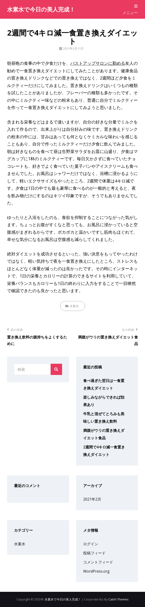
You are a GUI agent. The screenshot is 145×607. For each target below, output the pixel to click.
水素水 (74, 306)
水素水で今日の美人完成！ (41, 9)
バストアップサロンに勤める (97, 63)
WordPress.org (96, 571)
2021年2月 (92, 499)
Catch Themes (118, 599)
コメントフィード (98, 562)
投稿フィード (94, 553)
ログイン (90, 543)
